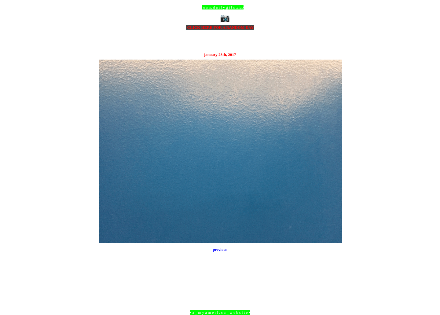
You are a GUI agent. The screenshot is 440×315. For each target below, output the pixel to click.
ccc (220, 7)
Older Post (333, 279)
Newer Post (107, 279)
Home (221, 279)
